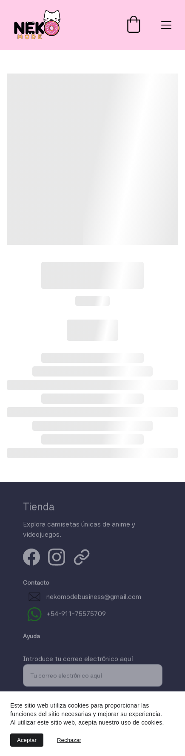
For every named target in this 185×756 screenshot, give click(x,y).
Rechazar (69, 740)
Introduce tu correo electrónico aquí (78, 663)
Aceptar (27, 740)
